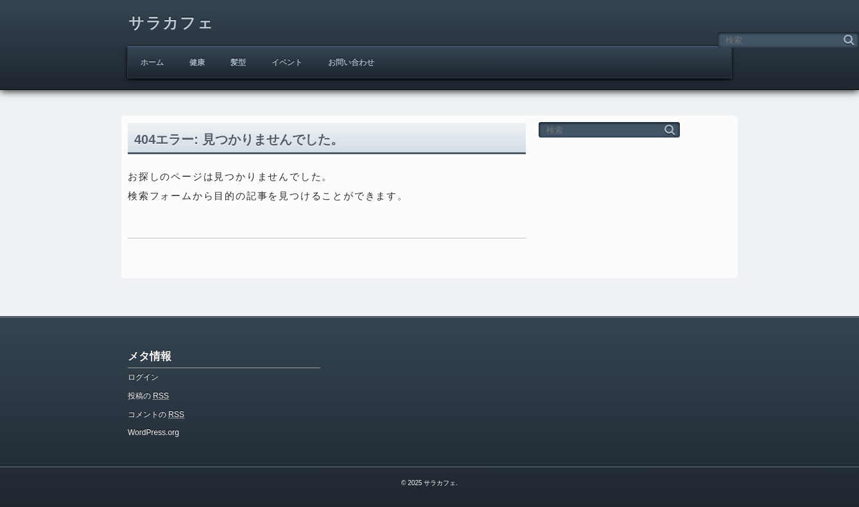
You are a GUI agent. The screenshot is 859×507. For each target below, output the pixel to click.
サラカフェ (171, 22)
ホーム (152, 62)
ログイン (143, 377)
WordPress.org (153, 432)
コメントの (156, 414)
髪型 (238, 62)
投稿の (148, 395)
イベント (287, 62)
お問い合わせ (351, 62)
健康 (197, 62)
